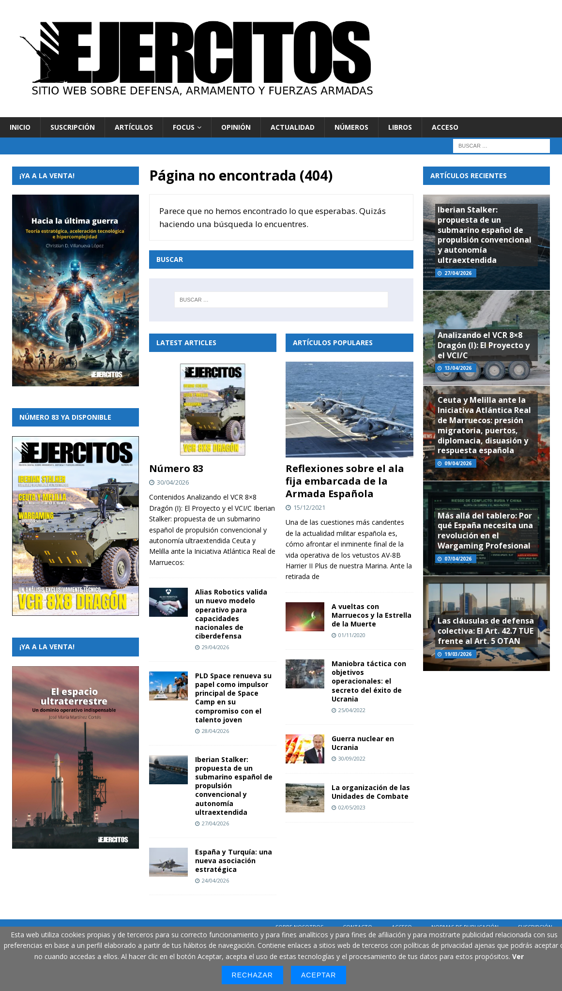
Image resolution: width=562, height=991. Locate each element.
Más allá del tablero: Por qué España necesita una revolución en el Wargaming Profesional (485, 530)
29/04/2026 (215, 647)
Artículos (134, 127)
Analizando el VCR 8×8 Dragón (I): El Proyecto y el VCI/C (484, 345)
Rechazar (252, 975)
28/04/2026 (215, 730)
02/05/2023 (351, 807)
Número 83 (176, 468)
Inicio (20, 127)
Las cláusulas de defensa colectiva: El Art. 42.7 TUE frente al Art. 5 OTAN (486, 630)
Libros (400, 127)
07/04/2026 (457, 558)
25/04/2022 (351, 710)
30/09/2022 (351, 758)
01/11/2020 (351, 635)
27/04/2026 (215, 823)
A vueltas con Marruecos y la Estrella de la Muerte (371, 615)
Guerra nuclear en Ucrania (363, 743)
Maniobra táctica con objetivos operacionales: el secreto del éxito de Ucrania (369, 681)
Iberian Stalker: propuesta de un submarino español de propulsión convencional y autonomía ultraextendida (485, 234)
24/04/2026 (215, 880)
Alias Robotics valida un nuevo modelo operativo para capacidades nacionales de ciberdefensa (231, 613)
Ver (518, 956)
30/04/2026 (173, 482)
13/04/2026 (457, 368)
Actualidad (293, 127)
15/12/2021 (309, 507)
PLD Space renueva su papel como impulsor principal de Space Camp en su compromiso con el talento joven (233, 697)
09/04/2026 (457, 463)
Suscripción (72, 127)
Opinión (236, 127)
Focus (184, 127)
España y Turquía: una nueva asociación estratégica (233, 860)
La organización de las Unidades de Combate (371, 792)
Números (351, 127)
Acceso (445, 127)
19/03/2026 (457, 654)
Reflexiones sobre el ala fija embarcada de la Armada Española (345, 481)
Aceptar (318, 975)
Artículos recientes (468, 175)
